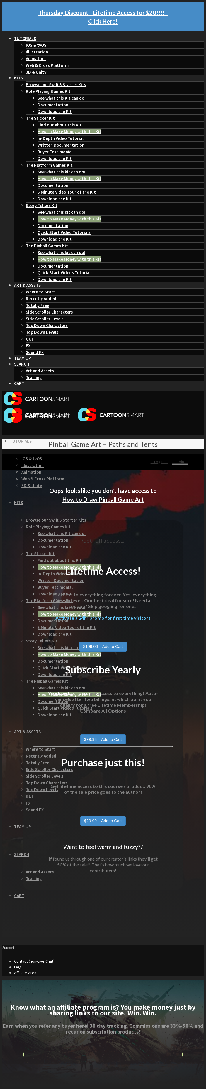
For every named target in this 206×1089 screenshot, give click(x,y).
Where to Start (40, 292)
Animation (36, 58)
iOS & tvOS (36, 45)
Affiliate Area (25, 972)
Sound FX (35, 352)
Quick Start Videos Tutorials (65, 272)
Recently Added (41, 298)
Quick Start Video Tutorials (64, 232)
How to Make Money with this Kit (69, 131)
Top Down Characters (47, 325)
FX (28, 345)
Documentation (53, 104)
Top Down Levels (42, 332)
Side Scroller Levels (45, 319)
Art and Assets (40, 371)
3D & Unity (36, 72)
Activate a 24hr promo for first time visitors (103, 618)
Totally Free (37, 305)
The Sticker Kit (40, 118)
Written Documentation (61, 145)
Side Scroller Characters (49, 312)
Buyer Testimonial (55, 151)
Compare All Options (103, 710)
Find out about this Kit (60, 125)
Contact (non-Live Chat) (34, 961)
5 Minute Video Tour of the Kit (67, 192)
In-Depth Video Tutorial (61, 138)
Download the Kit (55, 111)
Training (34, 377)
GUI (29, 339)
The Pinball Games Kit (47, 246)
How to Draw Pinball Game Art (103, 499)
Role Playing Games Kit (48, 91)
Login (159, 461)
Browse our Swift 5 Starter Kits (56, 84)
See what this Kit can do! (62, 98)
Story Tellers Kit (41, 205)
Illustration (37, 52)
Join (180, 461)
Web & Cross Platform (47, 65)
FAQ (17, 967)
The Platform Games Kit (49, 165)
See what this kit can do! (61, 172)
